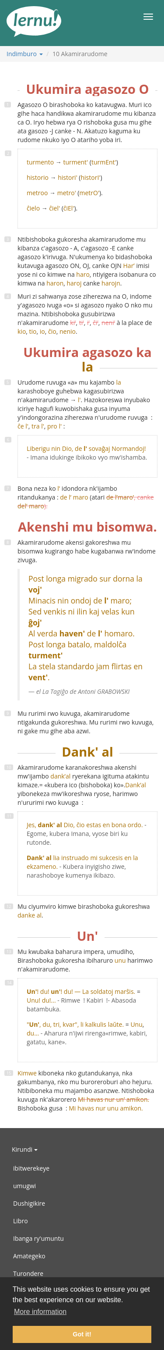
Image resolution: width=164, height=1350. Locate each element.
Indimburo (25, 54)
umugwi (24, 1186)
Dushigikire (29, 1203)
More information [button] (40, 1311)
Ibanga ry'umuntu (38, 1238)
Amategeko (29, 1256)
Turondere (28, 1273)
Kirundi (25, 1149)
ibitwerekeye (31, 1168)
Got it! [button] (82, 1334)
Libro (20, 1221)
